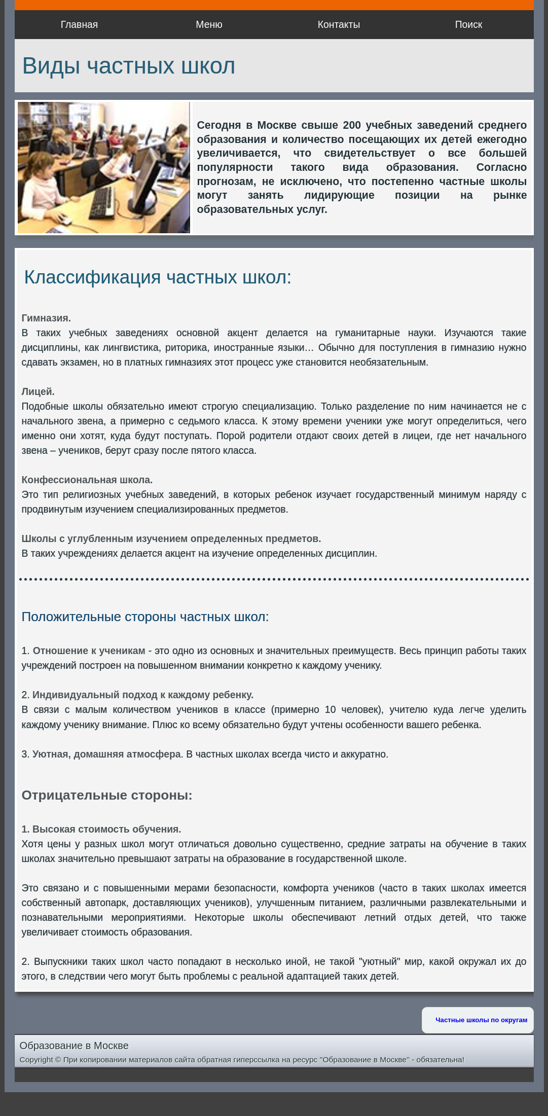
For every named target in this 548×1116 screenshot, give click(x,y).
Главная (79, 24)
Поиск (469, 24)
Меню (209, 24)
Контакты (339, 24)
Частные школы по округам (481, 1020)
